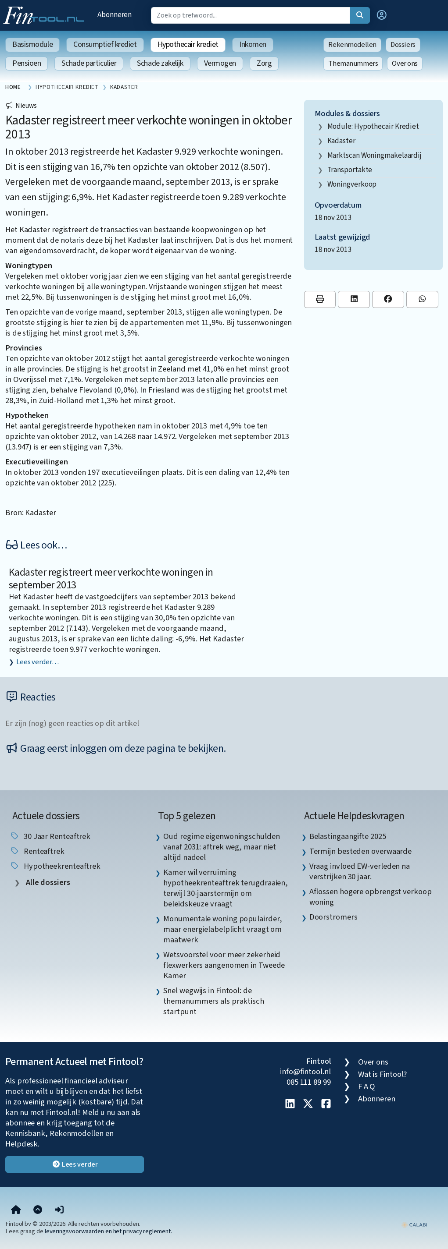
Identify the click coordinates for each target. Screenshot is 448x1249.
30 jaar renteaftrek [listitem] (50, 836)
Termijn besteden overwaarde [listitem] (360, 851)
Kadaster (341, 140)
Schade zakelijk (160, 63)
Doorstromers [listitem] (333, 917)
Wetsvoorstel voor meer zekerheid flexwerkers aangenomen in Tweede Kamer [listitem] (224, 965)
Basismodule (32, 44)
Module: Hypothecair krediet (373, 126)
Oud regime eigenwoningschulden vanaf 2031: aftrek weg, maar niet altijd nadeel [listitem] (221, 847)
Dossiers (403, 44)
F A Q (367, 1086)
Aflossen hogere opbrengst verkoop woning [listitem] (370, 897)
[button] (382, 15)
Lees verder (75, 1164)
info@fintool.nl (305, 1071)
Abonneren (114, 14)
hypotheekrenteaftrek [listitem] (55, 866)
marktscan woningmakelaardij (374, 155)
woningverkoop (352, 184)
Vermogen (220, 63)
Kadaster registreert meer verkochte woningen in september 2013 (111, 579)
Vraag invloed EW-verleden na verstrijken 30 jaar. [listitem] (359, 871)
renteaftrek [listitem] (37, 851)
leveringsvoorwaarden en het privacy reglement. (108, 1231)
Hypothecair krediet (188, 44)
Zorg (264, 63)
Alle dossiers (47, 882)
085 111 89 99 (309, 1082)
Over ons (405, 63)
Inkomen (252, 44)
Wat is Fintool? (382, 1074)
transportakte (350, 169)
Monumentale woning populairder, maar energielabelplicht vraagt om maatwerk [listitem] (222, 929)
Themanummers (353, 63)
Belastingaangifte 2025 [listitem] (347, 836)
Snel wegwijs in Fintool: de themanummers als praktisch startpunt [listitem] (213, 1001)
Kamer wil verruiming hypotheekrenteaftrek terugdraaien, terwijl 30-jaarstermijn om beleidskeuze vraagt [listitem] (225, 888)
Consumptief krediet (104, 44)
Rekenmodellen (352, 44)
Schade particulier (88, 63)
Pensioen (26, 63)
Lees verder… (37, 662)
